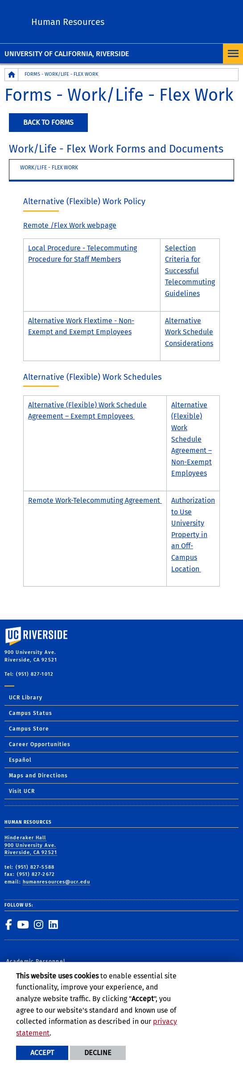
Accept (42, 1052)
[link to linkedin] (53, 924)
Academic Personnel (36, 961)
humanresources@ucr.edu (56, 882)
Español (20, 760)
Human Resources (67, 21)
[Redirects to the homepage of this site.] (11, 75)
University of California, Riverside (66, 53)
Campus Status (30, 713)
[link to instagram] (38, 924)
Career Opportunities (39, 744)
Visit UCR (22, 791)
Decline (97, 1052)
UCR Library (25, 697)
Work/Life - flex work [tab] (49, 167)
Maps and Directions (38, 775)
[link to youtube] (22, 924)
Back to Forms (48, 122)
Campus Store (29, 729)
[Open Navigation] (233, 54)
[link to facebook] (8, 924)
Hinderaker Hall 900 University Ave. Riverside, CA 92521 (30, 845)
